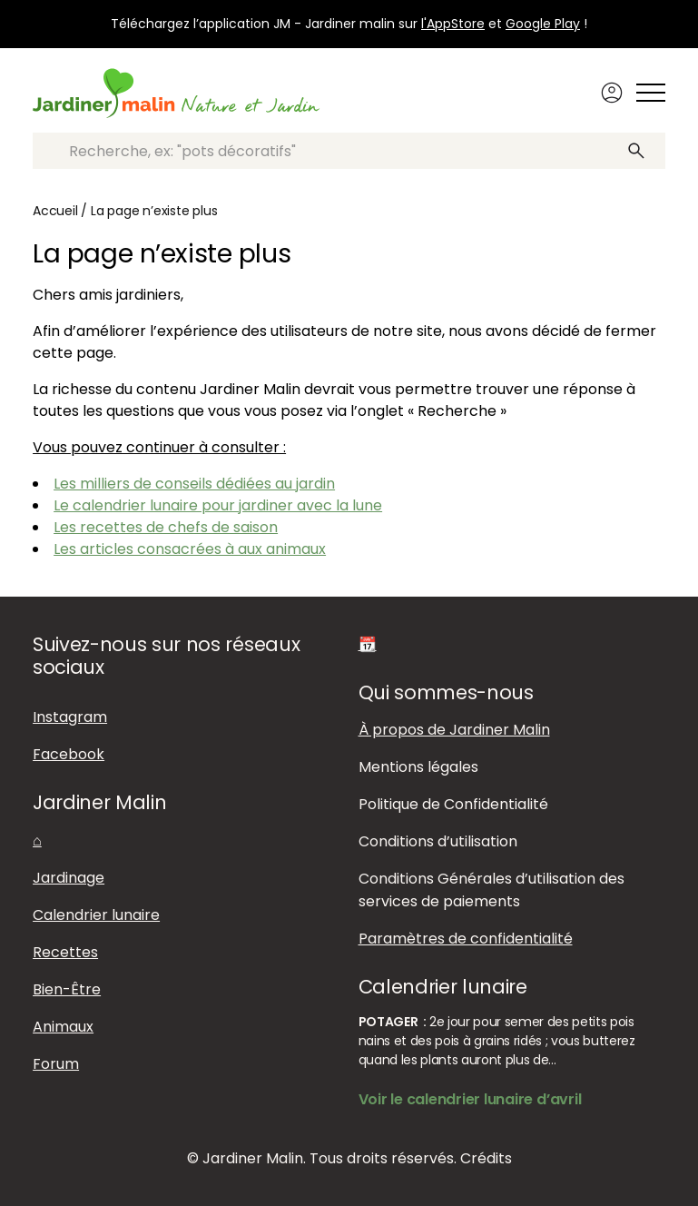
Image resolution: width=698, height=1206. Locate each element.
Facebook (68, 754)
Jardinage (68, 877)
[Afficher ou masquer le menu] (650, 93)
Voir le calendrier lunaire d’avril (470, 1099)
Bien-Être (67, 989)
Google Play (543, 24)
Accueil (55, 211)
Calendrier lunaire (96, 914)
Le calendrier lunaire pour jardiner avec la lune (218, 505)
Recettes (65, 952)
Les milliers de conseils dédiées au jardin (194, 483)
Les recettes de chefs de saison (166, 527)
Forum (56, 1063)
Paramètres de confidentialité (466, 938)
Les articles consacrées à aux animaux (190, 549)
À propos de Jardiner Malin (454, 729)
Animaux (63, 1026)
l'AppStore (453, 24)
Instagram (70, 717)
